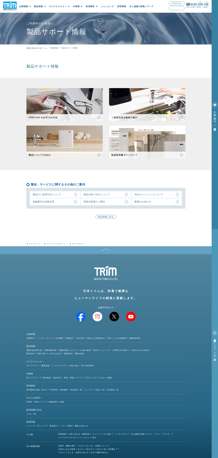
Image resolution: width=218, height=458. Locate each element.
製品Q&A (62, 350)
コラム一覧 (63, 395)
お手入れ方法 (87, 350)
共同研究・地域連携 (90, 377)
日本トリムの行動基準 (148, 338)
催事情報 (100, 350)
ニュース (62, 404)
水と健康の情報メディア (141, 6)
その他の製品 (116, 347)
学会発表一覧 (144, 377)
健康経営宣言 (167, 338)
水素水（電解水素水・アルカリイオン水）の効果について (83, 425)
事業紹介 (101, 338)
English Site (177, 3)
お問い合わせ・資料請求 (79, 413)
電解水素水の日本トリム (36, 48)
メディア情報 (98, 404)
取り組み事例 (119, 359)
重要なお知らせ (113, 404)
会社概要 (91, 338)
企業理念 (62, 338)
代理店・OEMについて (68, 386)
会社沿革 (112, 338)
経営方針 (89, 368)
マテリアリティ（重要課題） (70, 359)
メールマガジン (121, 413)
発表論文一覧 (108, 377)
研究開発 (30, 377)
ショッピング (107, 6)
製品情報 (55, 48)
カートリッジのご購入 (102, 413)
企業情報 (30, 338)
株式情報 (78, 368)
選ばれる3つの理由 (172, 347)
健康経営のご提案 (88, 386)
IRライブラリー (65, 368)
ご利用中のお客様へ (152, 347)
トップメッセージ (76, 338)
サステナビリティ (35, 359)
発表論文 (85, 404)
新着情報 (30, 404)
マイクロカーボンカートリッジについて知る (77, 417)
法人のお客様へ (34, 386)
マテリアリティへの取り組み (98, 359)
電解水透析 (111, 350)
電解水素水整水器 (65, 347)
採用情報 (121, 6)
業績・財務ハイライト (105, 368)
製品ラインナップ (133, 347)
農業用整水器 (82, 347)
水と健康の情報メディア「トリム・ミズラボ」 (151, 413)
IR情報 (29, 368)
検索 (183, 8)
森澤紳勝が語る (34, 395)
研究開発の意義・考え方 (68, 377)
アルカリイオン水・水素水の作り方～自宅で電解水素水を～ (84, 432)
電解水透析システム (99, 347)
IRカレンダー (124, 368)
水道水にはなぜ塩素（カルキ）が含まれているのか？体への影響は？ (87, 429)
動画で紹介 (74, 350)
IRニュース (73, 404)
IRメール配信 (138, 368)
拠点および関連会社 (127, 338)
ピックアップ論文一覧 (126, 377)
